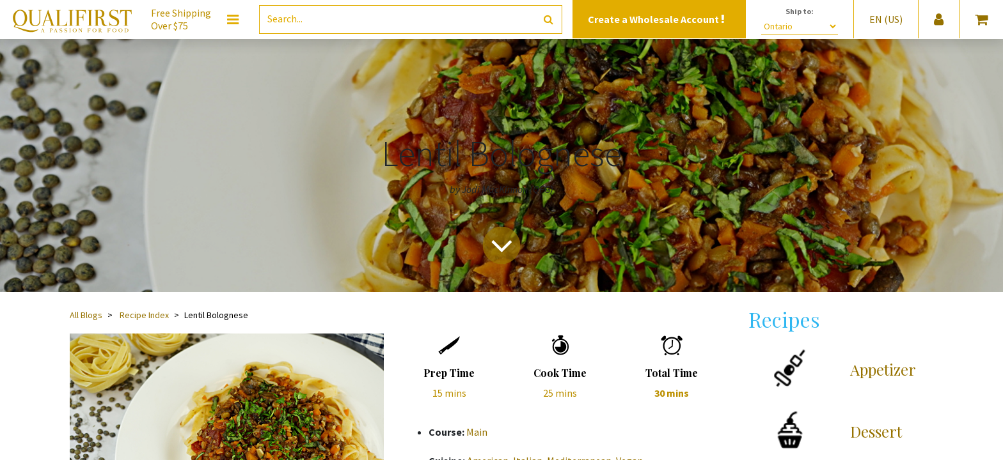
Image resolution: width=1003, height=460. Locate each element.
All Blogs (86, 315)
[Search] (548, 19)
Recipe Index (144, 315)
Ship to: (800, 11)
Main (476, 431)
